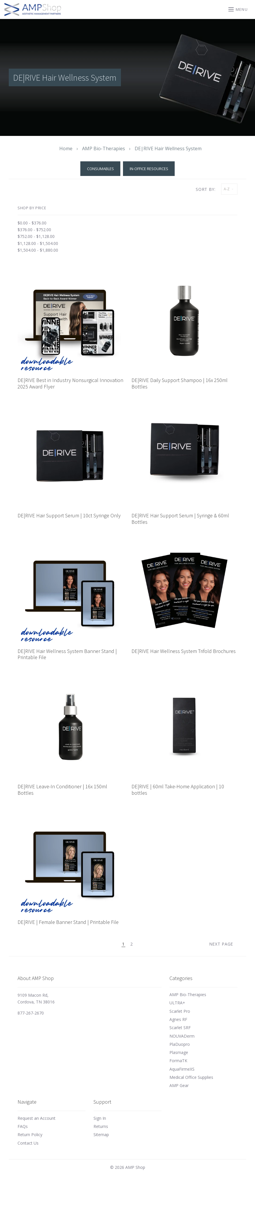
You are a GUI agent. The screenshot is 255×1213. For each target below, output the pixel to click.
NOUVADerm (182, 1036)
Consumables (100, 168)
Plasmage (178, 1052)
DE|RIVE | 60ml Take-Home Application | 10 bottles (177, 789)
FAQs (23, 1126)
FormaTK (178, 1060)
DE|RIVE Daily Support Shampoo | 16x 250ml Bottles (179, 383)
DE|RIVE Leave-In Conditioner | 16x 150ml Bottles (62, 789)
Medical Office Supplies (191, 1077)
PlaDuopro (179, 1044)
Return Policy (30, 1134)
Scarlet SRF (180, 1027)
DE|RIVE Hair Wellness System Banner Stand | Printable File (67, 654)
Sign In (99, 1118)
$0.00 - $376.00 (32, 223)
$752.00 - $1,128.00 (36, 236)
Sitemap (101, 1134)
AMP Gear (179, 1085)
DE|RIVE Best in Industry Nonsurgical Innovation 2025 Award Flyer (70, 383)
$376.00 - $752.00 (34, 229)
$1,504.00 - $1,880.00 (38, 250)
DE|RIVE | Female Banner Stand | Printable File (68, 922)
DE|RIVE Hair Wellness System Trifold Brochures (183, 651)
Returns (100, 1126)
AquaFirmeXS (182, 1069)
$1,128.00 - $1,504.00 (38, 243)
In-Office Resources (149, 168)
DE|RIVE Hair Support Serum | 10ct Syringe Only (69, 515)
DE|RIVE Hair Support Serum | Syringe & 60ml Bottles (180, 518)
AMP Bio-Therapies (187, 994)
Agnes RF (178, 1019)
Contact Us (28, 1143)
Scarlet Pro (179, 1011)
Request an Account (36, 1118)
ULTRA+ (177, 1002)
